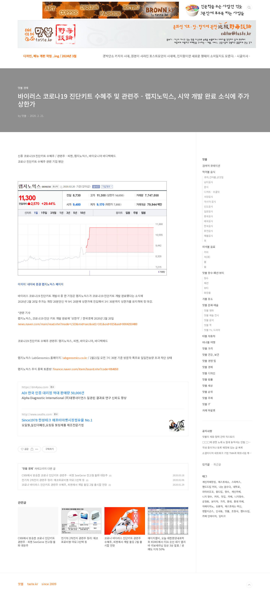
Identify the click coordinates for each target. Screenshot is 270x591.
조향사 (235, 511)
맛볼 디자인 (208, 373)
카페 (230, 496)
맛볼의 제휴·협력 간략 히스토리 (218, 436)
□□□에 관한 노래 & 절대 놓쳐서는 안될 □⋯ (226, 442)
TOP (249, 585)
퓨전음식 (208, 231)
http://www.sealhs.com (37, 414)
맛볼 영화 (209, 310)
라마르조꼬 (208, 491)
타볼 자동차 (208, 336)
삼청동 (205, 501)
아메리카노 (208, 506)
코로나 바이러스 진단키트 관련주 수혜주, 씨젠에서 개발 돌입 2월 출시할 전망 (64, 484)
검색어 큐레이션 (211, 166)
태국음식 (208, 221)
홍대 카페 (239, 501)
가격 (222, 501)
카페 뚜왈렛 (208, 410)
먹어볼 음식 (208, 172)
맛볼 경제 (27, 468)
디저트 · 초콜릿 (212, 192)
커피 (206, 252)
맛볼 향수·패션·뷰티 (213, 273)
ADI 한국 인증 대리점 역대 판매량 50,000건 (53, 392)
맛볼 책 (208, 325)
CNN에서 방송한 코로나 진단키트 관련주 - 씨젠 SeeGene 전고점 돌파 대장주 (65, 475)
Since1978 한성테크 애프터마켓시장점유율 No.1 (57, 420)
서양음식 (208, 197)
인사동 (219, 511)
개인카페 (236, 491)
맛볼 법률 (207, 379)
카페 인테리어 (209, 516)
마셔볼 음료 (208, 247)
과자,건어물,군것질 (214, 177)
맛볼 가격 (207, 348)
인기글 (206, 464)
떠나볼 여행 (208, 342)
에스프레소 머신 (233, 506)
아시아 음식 (210, 201)
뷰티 (206, 288)
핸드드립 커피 (209, 487)
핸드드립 (245, 511)
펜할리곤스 (208, 511)
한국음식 (208, 226)
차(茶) (207, 257)
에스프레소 (223, 482)
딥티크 (222, 516)
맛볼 (204, 159)
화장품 (207, 293)
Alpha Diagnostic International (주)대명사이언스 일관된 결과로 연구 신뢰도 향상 (74, 398)
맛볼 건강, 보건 (210, 354)
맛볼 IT (206, 404)
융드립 (219, 491)
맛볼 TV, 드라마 (212, 330)
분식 (206, 187)
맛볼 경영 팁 (209, 361)
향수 (206, 278)
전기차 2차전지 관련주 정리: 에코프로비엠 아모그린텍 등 (53, 480)
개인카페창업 (209, 482)
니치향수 (239, 496)
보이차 (214, 501)
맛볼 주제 (207, 398)
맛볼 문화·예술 (210, 305)
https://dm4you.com (35, 387)
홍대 (229, 501)
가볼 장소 (207, 299)
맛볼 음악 (209, 320)
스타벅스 (236, 482)
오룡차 (219, 506)
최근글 (217, 464)
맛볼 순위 (207, 392)
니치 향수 (207, 496)
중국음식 (208, 216)
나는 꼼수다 (225, 487)
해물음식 (208, 236)
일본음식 (208, 211)
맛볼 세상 (207, 385)
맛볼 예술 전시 (211, 315)
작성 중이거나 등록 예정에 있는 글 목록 (222, 447)
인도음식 (208, 206)
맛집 (223, 496)
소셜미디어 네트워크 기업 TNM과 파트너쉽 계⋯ (227, 453)
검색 (249, 7)
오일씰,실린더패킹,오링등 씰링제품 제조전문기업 (53, 425)
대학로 (236, 487)
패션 (206, 283)
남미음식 (208, 182)
